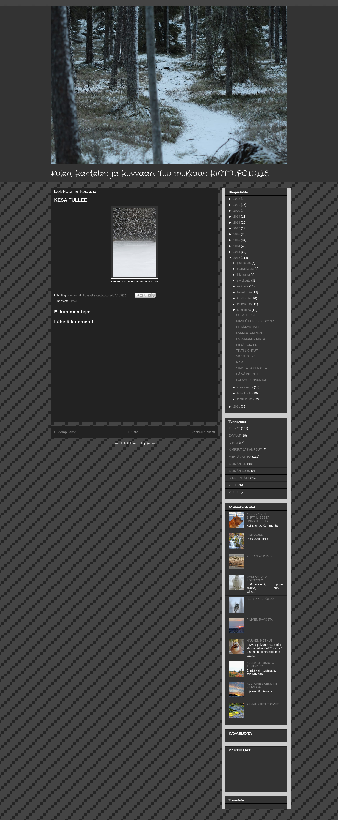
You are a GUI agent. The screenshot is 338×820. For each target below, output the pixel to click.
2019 (237, 216)
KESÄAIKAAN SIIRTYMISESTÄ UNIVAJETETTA (258, 517)
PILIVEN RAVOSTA (260, 619)
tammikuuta (245, 399)
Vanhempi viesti (203, 432)
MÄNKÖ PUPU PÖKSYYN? (255, 321)
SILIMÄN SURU (239, 471)
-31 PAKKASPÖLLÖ (260, 599)
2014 (237, 246)
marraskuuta (246, 268)
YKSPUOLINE (245, 356)
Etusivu (133, 432)
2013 (237, 252)
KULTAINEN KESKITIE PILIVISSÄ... (262, 685)
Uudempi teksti (65, 432)
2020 (237, 210)
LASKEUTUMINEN (249, 332)
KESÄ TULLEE (246, 344)
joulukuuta (244, 263)
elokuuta (243, 286)
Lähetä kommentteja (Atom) (138, 443)
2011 (237, 406)
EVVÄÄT (235, 435)
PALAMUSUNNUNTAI (251, 380)
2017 (237, 228)
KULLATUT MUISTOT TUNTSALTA (261, 664)
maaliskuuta (245, 387)
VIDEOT (234, 492)
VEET (233, 485)
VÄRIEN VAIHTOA (259, 555)
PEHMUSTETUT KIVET (263, 704)
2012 (237, 257)
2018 (237, 222)
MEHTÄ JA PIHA (240, 456)
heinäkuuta (244, 292)
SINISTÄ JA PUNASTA (251, 368)
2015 (237, 240)
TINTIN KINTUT (247, 350)
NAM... (241, 362)
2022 (237, 198)
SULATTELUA (245, 315)
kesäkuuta (244, 298)
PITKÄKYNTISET (248, 327)
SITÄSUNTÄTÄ (239, 478)
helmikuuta (244, 393)
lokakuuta (244, 274)
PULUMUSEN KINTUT (251, 339)
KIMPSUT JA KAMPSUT (245, 449)
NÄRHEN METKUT (260, 640)
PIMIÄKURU (255, 534)
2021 (237, 205)
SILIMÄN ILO (237, 463)
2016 (237, 234)
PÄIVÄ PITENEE (247, 374)
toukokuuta (244, 304)
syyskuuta (244, 280)
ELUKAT (234, 428)
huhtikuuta (244, 310)
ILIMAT (73, 301)
